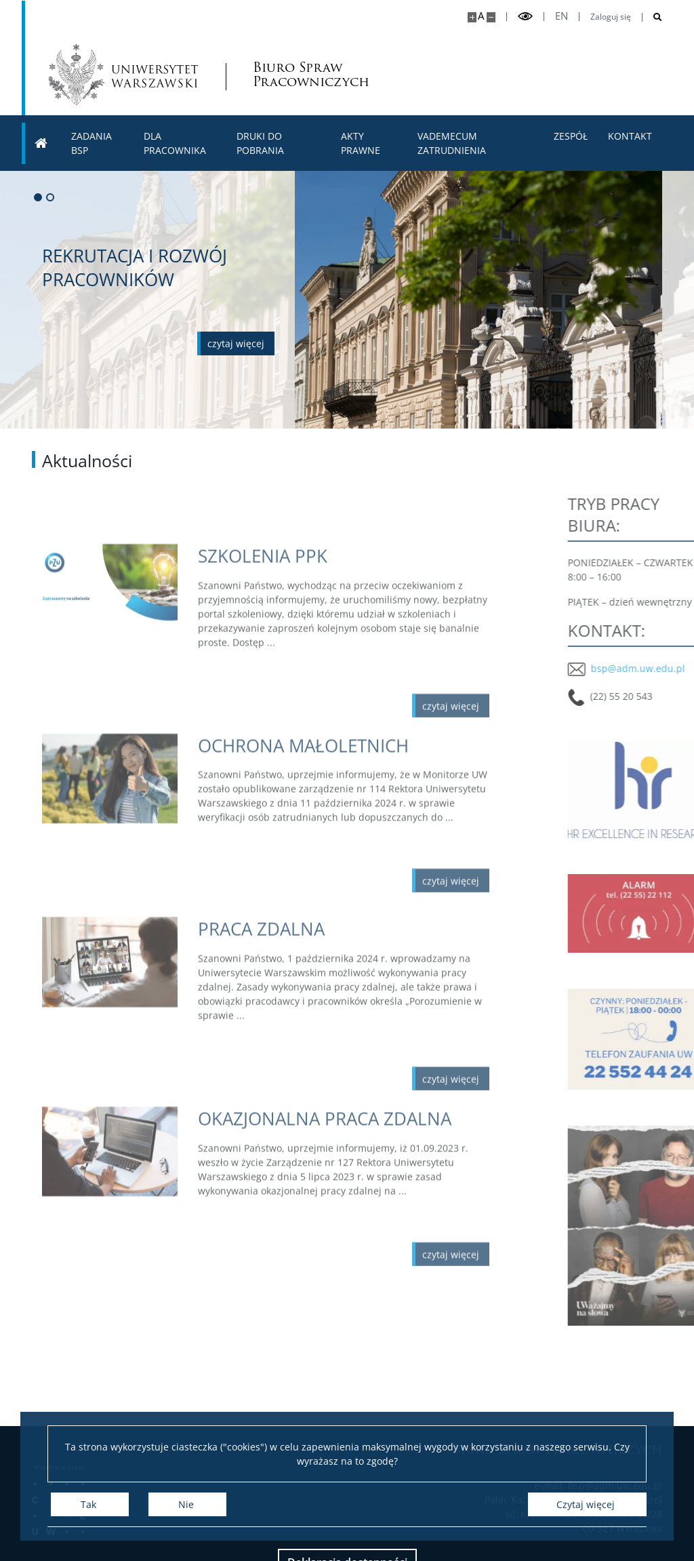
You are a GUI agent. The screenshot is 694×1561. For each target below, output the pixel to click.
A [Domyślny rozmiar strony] (481, 16)
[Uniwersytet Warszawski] (123, 74)
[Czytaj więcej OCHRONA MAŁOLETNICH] (343, 792)
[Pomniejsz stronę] (491, 17)
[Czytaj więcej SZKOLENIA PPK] (343, 607)
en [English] (561, 16)
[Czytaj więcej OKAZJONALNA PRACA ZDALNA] (343, 1166)
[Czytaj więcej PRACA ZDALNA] (343, 981)
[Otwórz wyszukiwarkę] (652, 17)
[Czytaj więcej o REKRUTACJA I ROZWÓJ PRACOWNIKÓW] (235, 343)
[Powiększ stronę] (472, 17)
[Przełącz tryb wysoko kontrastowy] (525, 16)
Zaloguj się (610, 17)
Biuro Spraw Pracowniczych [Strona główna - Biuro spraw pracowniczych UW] (310, 74)
